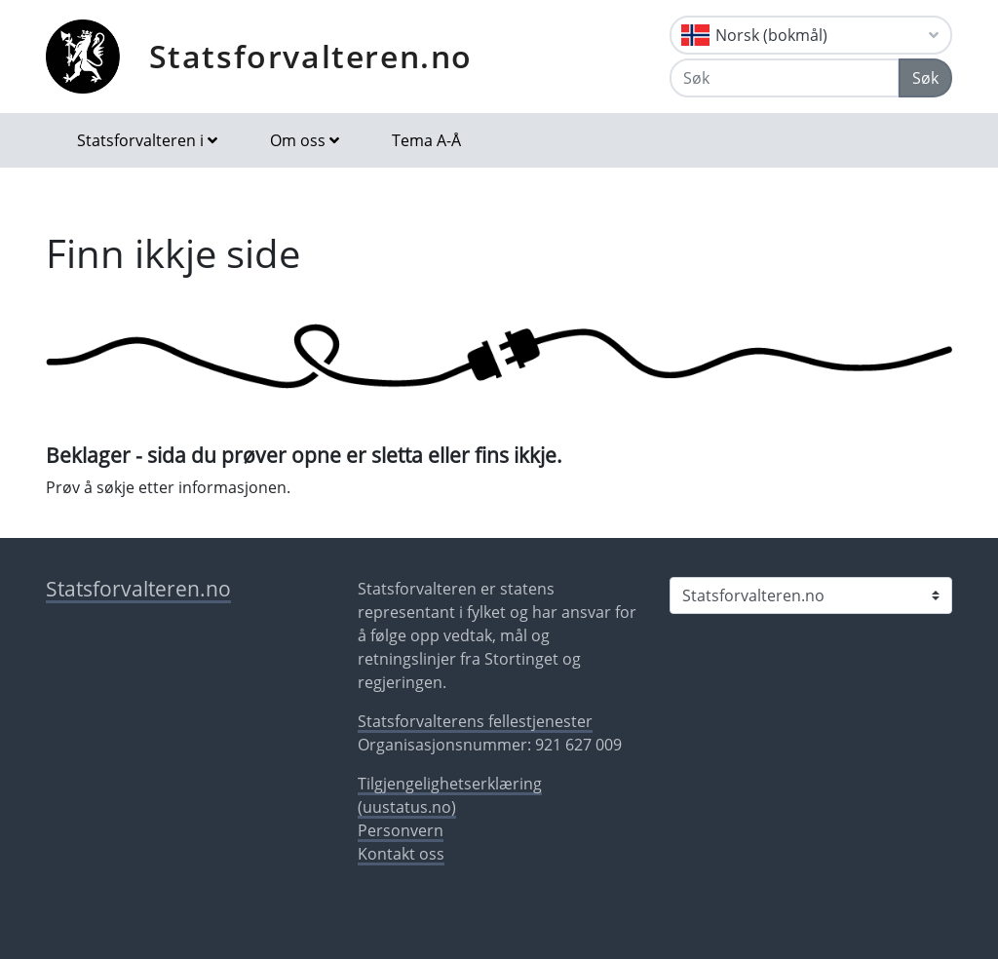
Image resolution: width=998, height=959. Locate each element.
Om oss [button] (298, 140)
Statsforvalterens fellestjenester (475, 721)
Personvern (400, 830)
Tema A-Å (426, 140)
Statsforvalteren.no (311, 56)
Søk (925, 78)
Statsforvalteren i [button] (140, 140)
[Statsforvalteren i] (811, 595)
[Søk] (785, 77)
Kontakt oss (401, 853)
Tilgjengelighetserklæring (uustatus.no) (450, 795)
